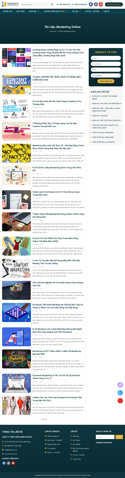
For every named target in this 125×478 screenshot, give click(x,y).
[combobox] (34, 4)
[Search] (52, 4)
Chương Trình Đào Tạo (56, 11)
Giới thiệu (20, 11)
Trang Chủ (7, 11)
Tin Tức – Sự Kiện (92, 11)
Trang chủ (52, 31)
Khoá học (34, 11)
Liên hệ (106, 11)
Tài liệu (76, 11)
